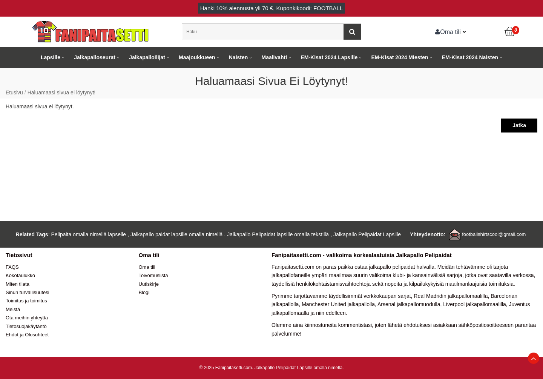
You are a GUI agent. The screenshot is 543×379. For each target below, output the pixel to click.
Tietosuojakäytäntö (26, 326)
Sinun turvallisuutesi (27, 292)
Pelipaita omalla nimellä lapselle (88, 234)
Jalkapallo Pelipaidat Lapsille (367, 234)
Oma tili (448, 31)
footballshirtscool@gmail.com (494, 234)
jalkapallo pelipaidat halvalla (401, 267)
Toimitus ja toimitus (26, 301)
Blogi (144, 292)
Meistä (13, 309)
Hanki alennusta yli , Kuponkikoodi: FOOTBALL (271, 8)
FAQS (12, 267)
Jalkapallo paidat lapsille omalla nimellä (176, 234)
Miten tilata (17, 284)
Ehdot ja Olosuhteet (27, 334)
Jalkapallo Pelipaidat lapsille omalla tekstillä (278, 234)
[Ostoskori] (510, 31)
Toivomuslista (153, 275)
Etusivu (14, 92)
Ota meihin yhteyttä (27, 317)
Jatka (519, 125)
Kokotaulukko (20, 275)
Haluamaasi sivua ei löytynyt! (62, 92)
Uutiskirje (149, 284)
